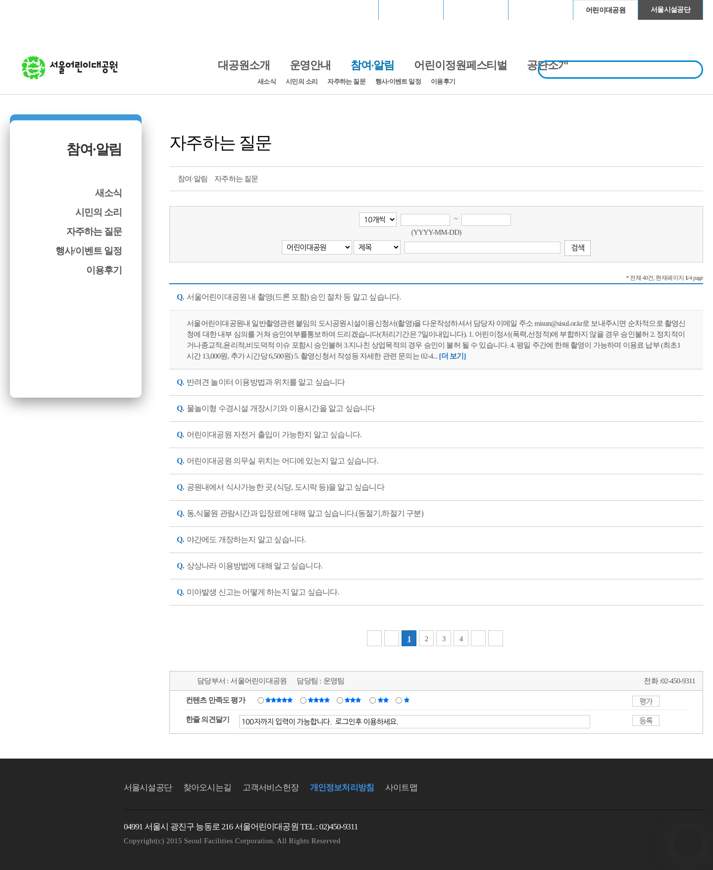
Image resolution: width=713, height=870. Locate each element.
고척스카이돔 (476, 9)
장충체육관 (411, 9)
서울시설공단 (670, 9)
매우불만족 (407, 700)
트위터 (640, 178)
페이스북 (658, 178)
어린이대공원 (605, 10)
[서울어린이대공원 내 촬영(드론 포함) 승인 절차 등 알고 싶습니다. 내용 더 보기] (452, 356)
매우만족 (280, 700)
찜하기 (695, 178)
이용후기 (443, 81)
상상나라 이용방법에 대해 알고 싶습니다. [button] (249, 566)
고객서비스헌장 (271, 787)
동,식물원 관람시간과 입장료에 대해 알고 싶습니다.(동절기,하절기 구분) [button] (300, 513)
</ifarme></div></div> (688, 843)
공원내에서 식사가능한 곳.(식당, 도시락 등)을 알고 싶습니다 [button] (280, 487)
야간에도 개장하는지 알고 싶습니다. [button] (241, 539)
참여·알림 (94, 149)
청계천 (541, 9)
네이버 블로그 (677, 178)
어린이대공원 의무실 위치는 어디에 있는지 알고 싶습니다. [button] (277, 461)
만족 (320, 700)
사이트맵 (401, 787)
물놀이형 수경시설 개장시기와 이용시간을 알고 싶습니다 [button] (276, 408)
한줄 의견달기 (208, 719)
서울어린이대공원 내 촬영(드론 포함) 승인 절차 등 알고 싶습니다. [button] (289, 297)
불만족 (384, 700)
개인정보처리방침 (342, 787)
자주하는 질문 (346, 81)
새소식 (266, 81)
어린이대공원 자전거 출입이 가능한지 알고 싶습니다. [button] (269, 434)
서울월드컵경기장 (346, 9)
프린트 (622, 178)
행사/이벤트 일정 (398, 81)
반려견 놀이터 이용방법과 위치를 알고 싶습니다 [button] (261, 382)
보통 (354, 700)
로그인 (36, 9)
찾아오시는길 (207, 787)
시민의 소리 (301, 81)
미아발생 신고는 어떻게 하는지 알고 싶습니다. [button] (258, 592)
